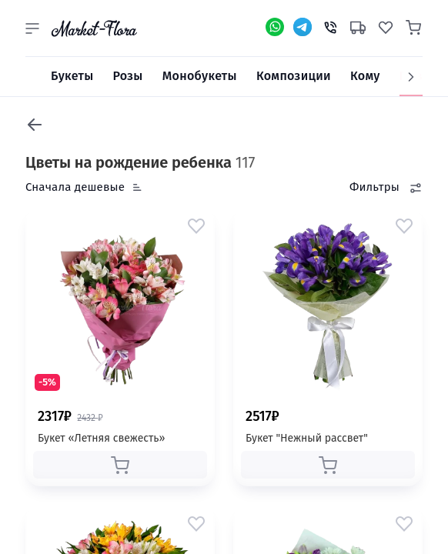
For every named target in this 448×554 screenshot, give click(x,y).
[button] (32, 28)
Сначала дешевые (75, 187)
